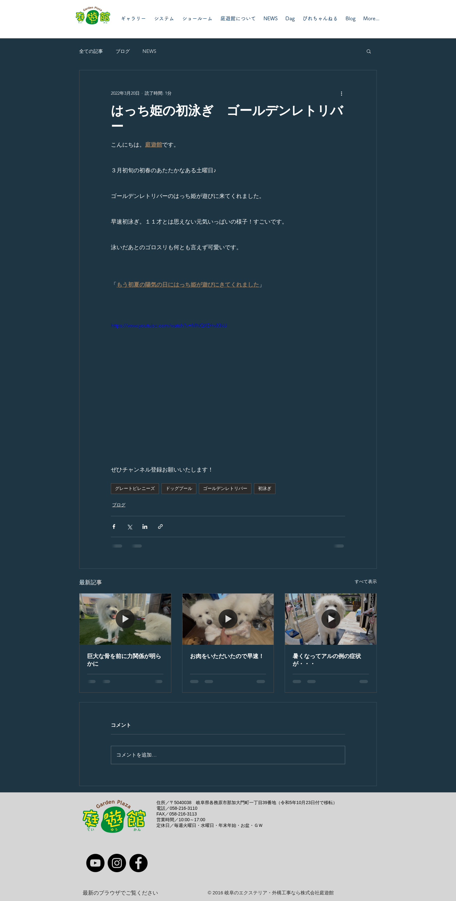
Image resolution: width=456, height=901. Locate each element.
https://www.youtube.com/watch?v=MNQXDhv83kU (169, 325)
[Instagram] (117, 863)
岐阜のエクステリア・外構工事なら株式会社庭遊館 (279, 892)
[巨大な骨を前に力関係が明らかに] (125, 619)
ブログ (123, 51)
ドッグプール (179, 488)
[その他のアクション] (341, 93)
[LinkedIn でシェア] (145, 526)
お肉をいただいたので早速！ (227, 656)
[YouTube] (95, 863)
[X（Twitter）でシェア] (129, 526)
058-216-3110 (183, 808)
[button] (369, 51)
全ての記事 (91, 51)
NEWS (149, 51)
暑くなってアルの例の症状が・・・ (327, 660)
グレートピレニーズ (135, 488)
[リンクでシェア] (160, 526)
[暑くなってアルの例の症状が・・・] (331, 619)
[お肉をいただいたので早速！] (228, 619)
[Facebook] (138, 863)
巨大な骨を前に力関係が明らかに (124, 660)
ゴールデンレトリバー (225, 488)
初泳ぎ (264, 488)
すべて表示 (366, 581)
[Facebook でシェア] (114, 526)
